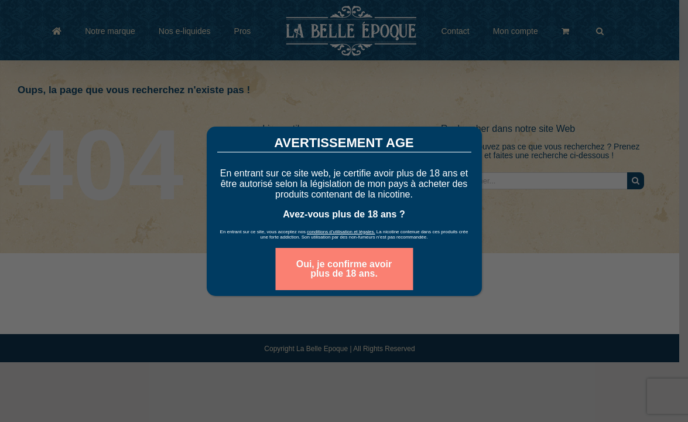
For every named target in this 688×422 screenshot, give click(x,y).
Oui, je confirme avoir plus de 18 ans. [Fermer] (344, 268)
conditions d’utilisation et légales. (341, 231)
